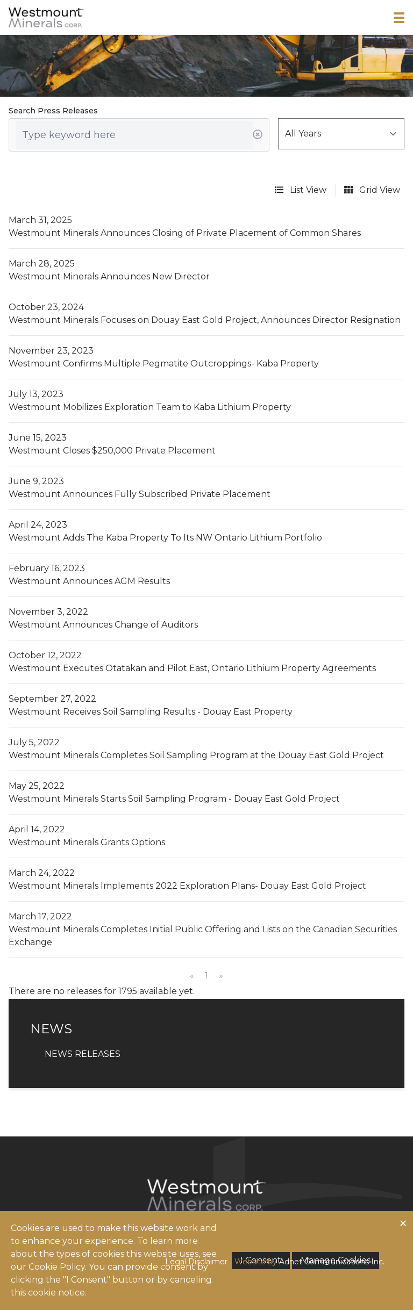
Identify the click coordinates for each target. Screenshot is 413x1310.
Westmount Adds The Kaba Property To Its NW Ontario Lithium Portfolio (165, 537)
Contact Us (298, 1237)
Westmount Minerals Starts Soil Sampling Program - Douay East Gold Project (174, 799)
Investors (207, 1237)
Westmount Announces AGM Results (89, 581)
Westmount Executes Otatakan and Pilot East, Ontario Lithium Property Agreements (192, 668)
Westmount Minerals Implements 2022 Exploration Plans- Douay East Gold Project (187, 886)
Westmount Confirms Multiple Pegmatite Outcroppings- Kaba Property (164, 363)
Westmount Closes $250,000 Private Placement (112, 450)
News (251, 1237)
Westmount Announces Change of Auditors (103, 625)
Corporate (149, 1237)
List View (300, 190)
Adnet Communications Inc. (331, 1261)
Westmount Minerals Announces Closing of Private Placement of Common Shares (185, 233)
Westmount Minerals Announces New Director (109, 276)
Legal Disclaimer (196, 1261)
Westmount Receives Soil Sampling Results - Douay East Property (151, 712)
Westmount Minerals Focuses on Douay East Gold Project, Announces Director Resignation (205, 320)
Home (103, 1237)
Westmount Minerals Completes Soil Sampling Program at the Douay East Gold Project (196, 755)
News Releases (82, 1054)
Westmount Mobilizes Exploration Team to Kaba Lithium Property (150, 407)
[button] (399, 17)
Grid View (372, 190)
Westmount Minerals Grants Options (87, 842)
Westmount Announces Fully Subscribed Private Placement (139, 494)
